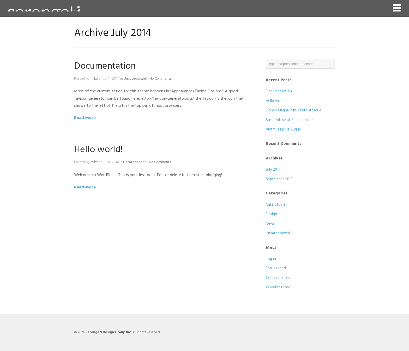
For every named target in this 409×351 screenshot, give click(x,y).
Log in (271, 259)
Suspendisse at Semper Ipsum (290, 120)
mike (94, 78)
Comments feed (279, 278)
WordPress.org (278, 287)
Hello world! (98, 149)
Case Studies (276, 205)
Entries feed (276, 268)
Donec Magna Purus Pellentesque (293, 111)
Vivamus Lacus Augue (283, 130)
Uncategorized (135, 78)
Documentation (105, 66)
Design (271, 214)
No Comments (160, 78)
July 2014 (273, 170)
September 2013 (279, 179)
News (270, 224)
